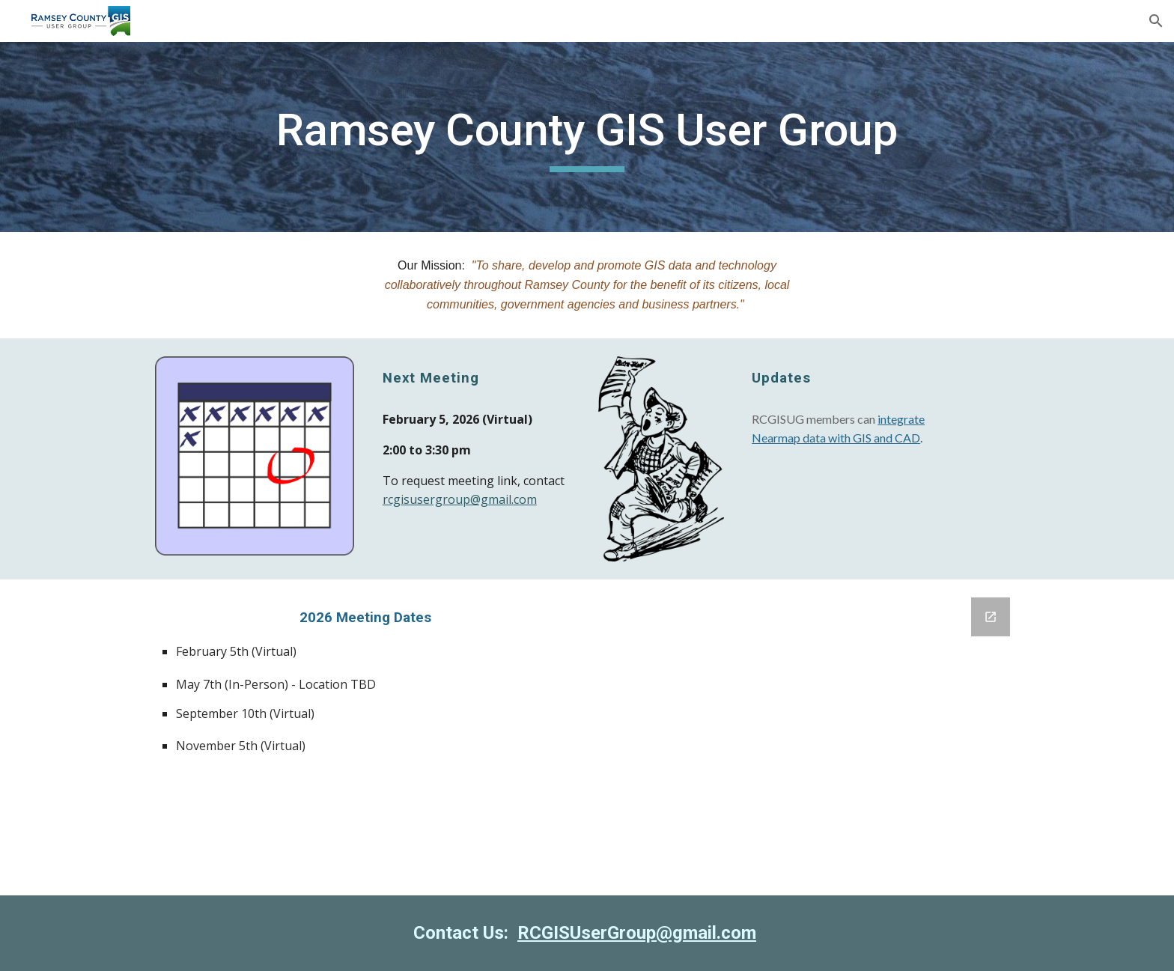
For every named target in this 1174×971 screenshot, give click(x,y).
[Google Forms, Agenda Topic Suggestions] (808, 737)
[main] (586, 137)
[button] (1156, 21)
